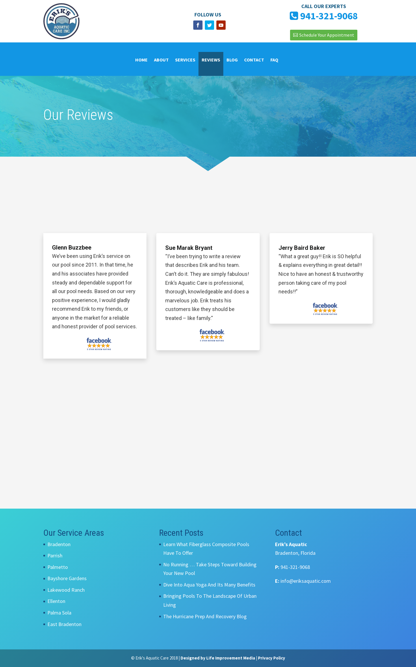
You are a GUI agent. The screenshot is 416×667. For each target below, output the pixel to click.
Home (141, 60)
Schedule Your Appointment (326, 35)
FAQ (274, 60)
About (161, 60)
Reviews (211, 60)
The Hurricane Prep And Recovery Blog (205, 616)
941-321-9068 (295, 567)
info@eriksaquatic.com (306, 581)
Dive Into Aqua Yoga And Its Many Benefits (209, 584)
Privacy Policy (271, 658)
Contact (254, 60)
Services (185, 60)
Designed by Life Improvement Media (218, 658)
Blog (232, 60)
